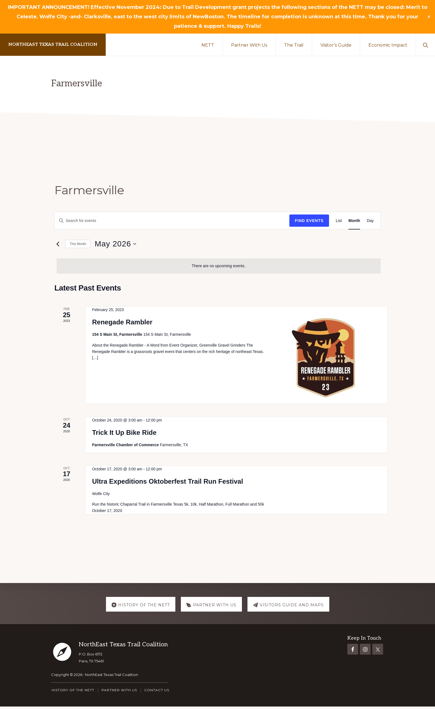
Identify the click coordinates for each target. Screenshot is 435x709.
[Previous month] (57, 244)
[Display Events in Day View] (370, 220)
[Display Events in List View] (339, 220)
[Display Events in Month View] (354, 220)
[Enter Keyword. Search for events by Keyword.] (172, 220)
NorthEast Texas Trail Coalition (52, 44)
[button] (425, 45)
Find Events (309, 220)
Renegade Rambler (122, 322)
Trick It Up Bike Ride (124, 432)
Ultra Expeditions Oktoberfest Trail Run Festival (167, 481)
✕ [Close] (429, 17)
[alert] (219, 266)
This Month (78, 244)
